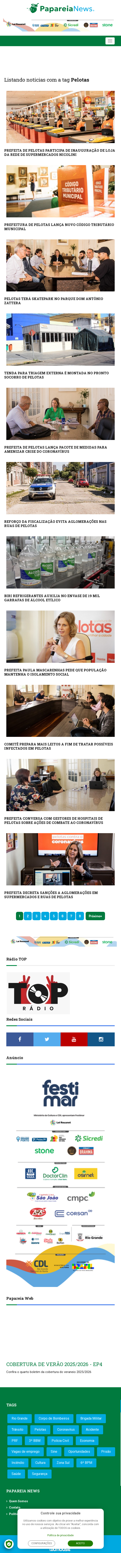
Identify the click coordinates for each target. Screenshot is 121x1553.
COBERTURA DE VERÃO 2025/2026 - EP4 (54, 1364)
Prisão (106, 1452)
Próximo (94, 916)
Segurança (39, 1474)
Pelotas (40, 1430)
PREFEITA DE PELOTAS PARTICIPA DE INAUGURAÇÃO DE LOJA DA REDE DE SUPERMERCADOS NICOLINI (59, 152)
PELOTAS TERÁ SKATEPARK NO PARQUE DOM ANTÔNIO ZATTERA (53, 300)
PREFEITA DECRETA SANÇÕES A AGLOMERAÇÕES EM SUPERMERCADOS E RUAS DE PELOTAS (51, 894)
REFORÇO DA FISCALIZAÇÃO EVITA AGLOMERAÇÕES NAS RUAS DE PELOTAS (55, 523)
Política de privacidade (60, 1535)
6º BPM (86, 1463)
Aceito (80, 1543)
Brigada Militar (91, 1418)
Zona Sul (63, 1463)
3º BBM (34, 1441)
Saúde (16, 1474)
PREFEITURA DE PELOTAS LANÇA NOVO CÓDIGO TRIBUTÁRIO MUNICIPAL (59, 226)
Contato (14, 1507)
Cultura (40, 1463)
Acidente (92, 1430)
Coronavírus (66, 1430)
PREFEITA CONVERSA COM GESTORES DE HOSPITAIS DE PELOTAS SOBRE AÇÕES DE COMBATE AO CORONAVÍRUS (53, 820)
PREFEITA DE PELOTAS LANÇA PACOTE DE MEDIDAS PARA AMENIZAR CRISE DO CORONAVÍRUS (55, 449)
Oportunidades (79, 1452)
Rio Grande (20, 1418)
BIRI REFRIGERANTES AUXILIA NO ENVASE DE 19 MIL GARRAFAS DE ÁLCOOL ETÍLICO (52, 598)
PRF (15, 1441)
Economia (87, 1441)
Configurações (41, 1543)
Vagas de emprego (26, 1452)
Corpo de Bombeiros (54, 1418)
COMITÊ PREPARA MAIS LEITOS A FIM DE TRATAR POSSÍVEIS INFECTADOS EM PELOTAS (58, 746)
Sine (54, 1452)
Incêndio (18, 1463)
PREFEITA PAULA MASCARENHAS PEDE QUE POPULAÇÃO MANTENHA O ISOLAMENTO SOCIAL (55, 672)
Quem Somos (18, 1501)
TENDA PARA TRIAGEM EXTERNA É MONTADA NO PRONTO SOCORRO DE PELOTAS (56, 375)
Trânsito (17, 1430)
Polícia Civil (60, 1441)
